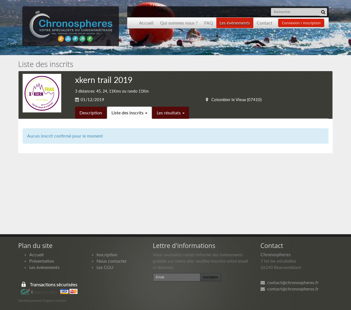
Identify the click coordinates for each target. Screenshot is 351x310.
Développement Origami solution (42, 300)
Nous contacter (112, 260)
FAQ (208, 22)
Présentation (41, 260)
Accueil (146, 22)
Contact (264, 22)
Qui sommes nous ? (179, 22)
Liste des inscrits (129, 112)
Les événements (44, 267)
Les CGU (105, 267)
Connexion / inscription (301, 22)
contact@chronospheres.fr (289, 282)
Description (90, 112)
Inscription (107, 254)
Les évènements (235, 22)
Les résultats (171, 112)
